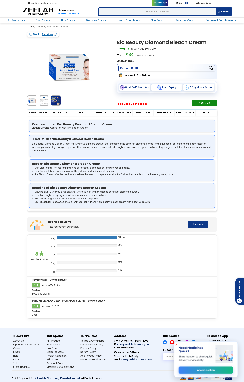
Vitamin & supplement (60, 367)
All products (53, 340)
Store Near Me (21, 367)
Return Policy (88, 352)
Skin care (52, 359)
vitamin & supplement (220, 20)
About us (18, 340)
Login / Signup (204, 3)
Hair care (52, 348)
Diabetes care (55, 352)
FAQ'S (16, 352)
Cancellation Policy (91, 344)
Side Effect (164, 112)
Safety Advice (185, 112)
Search (224, 11)
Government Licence (93, 359)
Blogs (16, 359)
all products (16, 20)
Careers (18, 348)
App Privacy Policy (91, 355)
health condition (127, 20)
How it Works (122, 112)
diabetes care (95, 20)
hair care (67, 20)
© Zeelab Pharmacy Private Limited (57, 378)
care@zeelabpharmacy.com (42, 3)
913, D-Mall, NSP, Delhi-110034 (132, 340)
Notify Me (204, 103)
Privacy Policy (88, 348)
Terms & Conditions (92, 340)
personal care (185, 20)
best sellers (43, 20)
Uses (80, 112)
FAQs (206, 112)
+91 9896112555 (124, 347)
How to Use (143, 112)
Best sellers (53, 344)
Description (59, 112)
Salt (15, 363)
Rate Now (198, 224)
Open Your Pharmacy (26, 344)
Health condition (57, 355)
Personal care (55, 363)
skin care (157, 20)
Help (15, 355)
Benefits (101, 112)
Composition (38, 112)
